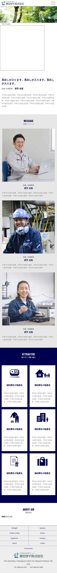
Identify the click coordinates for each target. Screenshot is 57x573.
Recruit (14, 543)
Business (42, 528)
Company (42, 538)
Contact (42, 543)
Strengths (14, 528)
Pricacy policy (28, 548)
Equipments (14, 538)
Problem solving (14, 533)
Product (42, 533)
